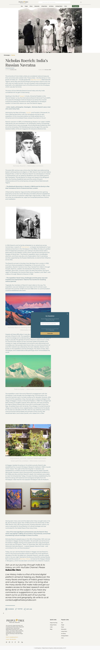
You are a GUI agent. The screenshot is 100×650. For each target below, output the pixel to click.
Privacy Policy (51, 330)
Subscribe (50, 334)
